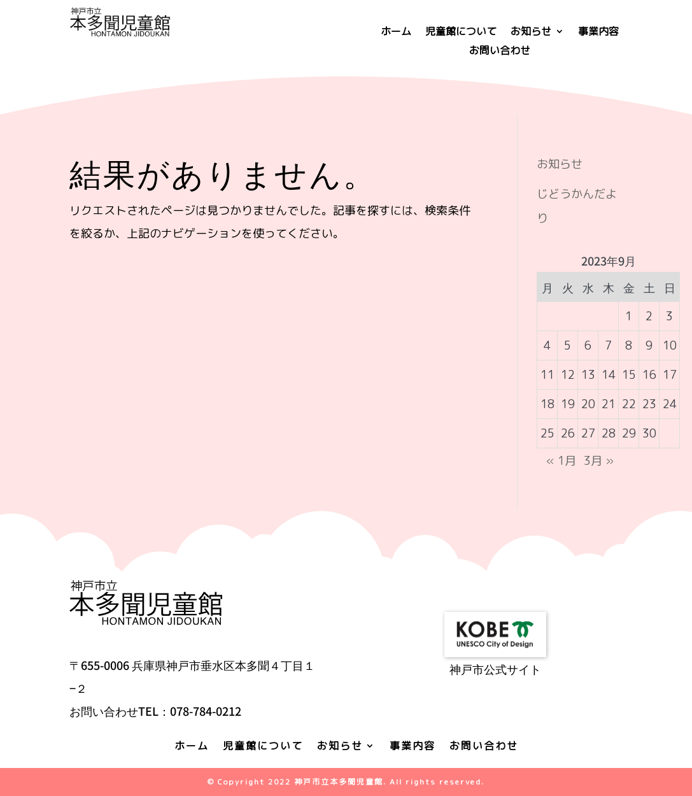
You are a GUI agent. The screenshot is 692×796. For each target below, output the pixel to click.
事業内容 (598, 32)
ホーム (396, 32)
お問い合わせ (499, 51)
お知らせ (531, 32)
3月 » (599, 461)
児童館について (461, 32)
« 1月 (561, 461)
